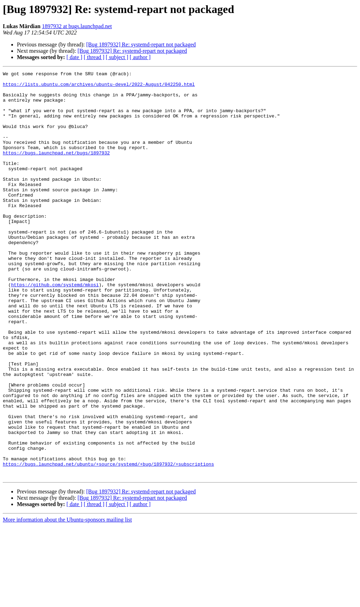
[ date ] (74, 57)
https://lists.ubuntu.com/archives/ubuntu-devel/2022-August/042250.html (99, 87)
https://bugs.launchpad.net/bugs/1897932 (56, 169)
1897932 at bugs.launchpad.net (77, 26)
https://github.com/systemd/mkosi (55, 328)
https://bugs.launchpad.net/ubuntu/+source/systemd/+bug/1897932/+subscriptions (108, 543)
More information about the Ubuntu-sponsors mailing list (67, 601)
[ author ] (140, 57)
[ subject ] (117, 57)
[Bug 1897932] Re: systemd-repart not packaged (140, 44)
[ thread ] (94, 57)
